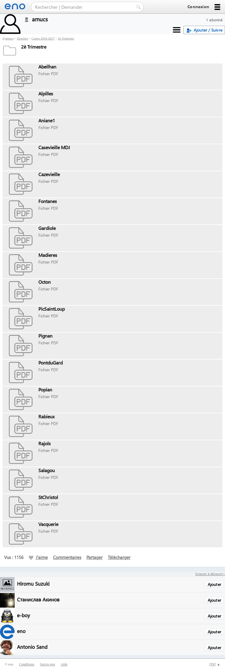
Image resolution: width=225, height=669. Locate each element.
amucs (9, 38)
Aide (64, 664)
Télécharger (119, 557)
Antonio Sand (32, 646)
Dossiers (22, 38)
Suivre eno (47, 664)
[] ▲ (214, 664)
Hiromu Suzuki (33, 583)
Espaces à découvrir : (210, 574)
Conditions (26, 664)
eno (21, 630)
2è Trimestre (66, 38)
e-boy (23, 615)
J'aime (38, 557)
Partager (94, 557)
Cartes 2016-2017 (43, 38)
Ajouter (214, 584)
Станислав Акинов (38, 599)
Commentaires (67, 557)
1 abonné (214, 19)
